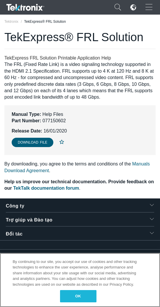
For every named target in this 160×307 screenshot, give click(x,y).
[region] (80, 280)
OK (78, 296)
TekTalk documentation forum (46, 188)
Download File (32, 142)
